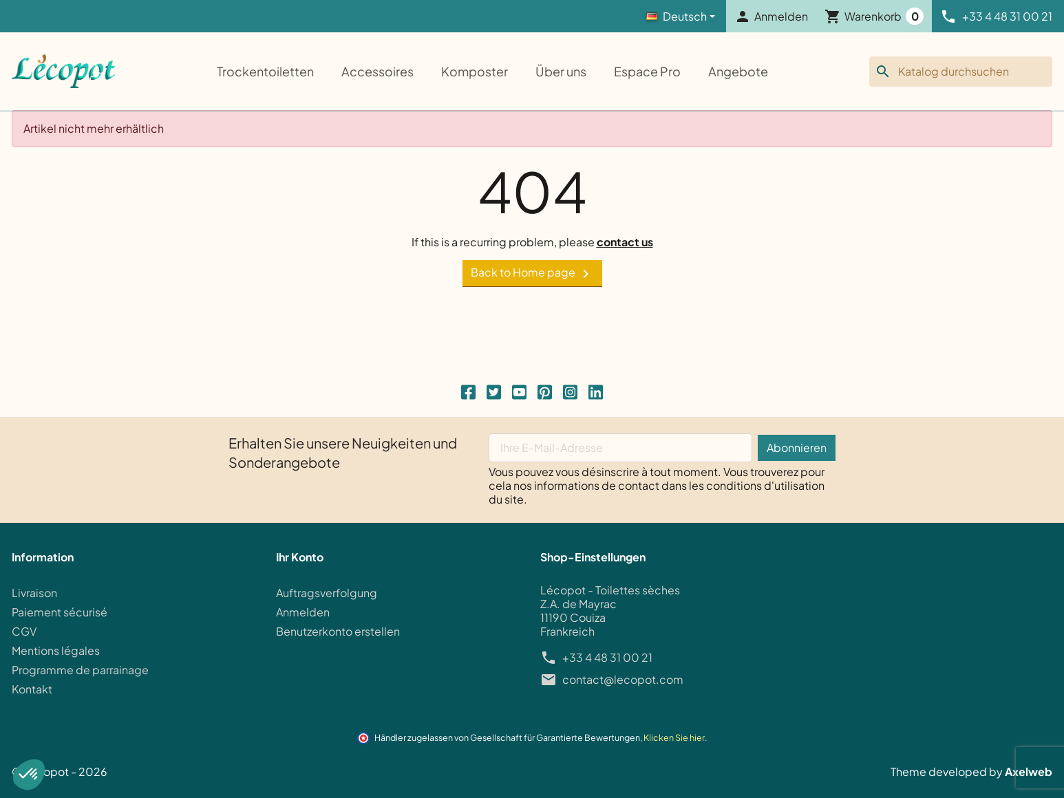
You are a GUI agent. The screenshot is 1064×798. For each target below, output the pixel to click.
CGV (24, 631)
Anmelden (303, 612)
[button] (28, 774)
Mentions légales (56, 650)
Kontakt (32, 689)
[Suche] (960, 71)
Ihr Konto (299, 557)
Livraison (34, 592)
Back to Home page (532, 273)
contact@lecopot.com (622, 680)
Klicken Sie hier (674, 737)
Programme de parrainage (80, 669)
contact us (625, 242)
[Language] (680, 16)
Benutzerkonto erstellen (338, 631)
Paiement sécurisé (59, 612)
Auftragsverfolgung (326, 592)
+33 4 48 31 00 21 (607, 658)
